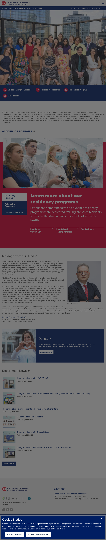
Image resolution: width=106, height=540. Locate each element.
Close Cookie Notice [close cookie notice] (38, 534)
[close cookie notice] (101, 518)
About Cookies (14, 534)
